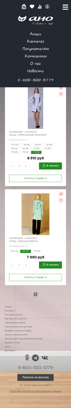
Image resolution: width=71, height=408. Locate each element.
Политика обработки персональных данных (35, 391)
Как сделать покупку (16, 319)
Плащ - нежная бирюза (23, 241)
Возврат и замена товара (18, 331)
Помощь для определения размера (23, 339)
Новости (35, 71)
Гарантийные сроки (15, 323)
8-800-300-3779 (36, 80)
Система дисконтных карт (18, 327)
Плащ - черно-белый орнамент (28, 135)
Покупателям (35, 48)
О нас (35, 63)
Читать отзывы (35, 178)
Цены (7, 347)
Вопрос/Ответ (12, 343)
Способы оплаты (14, 315)
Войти (47, 7)
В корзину (52, 166)
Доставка (9, 351)
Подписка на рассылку (35, 377)
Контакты (36, 56)
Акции (35, 34)
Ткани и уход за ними (16, 335)
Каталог (35, 41)
